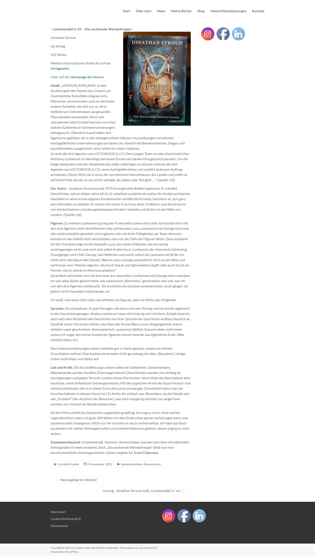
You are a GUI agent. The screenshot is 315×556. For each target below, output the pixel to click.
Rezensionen (152, 464)
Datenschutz (59, 526)
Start (126, 11)
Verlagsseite (60, 68)
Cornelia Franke (68, 464)
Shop (201, 11)
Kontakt (258, 11)
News (161, 11)
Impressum (58, 512)
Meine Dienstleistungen (228, 11)
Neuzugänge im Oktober (76, 480)
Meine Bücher (181, 11)
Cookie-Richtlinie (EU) (66, 519)
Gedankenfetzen (131, 464)
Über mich (143, 11)
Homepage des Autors (87, 77)
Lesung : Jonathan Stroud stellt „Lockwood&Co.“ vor (144, 490)
